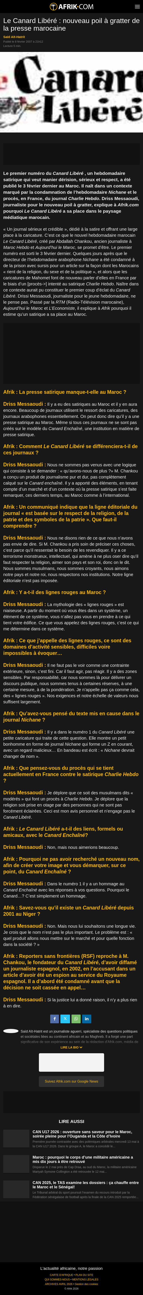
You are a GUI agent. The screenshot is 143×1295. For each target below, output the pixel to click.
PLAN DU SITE (84, 1275)
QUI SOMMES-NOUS (57, 1279)
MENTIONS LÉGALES (85, 1279)
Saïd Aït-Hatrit (14, 37)
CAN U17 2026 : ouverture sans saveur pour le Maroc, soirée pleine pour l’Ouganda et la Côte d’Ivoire (82, 1134)
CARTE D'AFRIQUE (61, 1275)
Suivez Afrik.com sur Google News (71, 1081)
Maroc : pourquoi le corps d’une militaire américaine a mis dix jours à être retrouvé (83, 1159)
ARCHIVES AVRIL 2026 (58, 1284)
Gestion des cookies (86, 1284)
